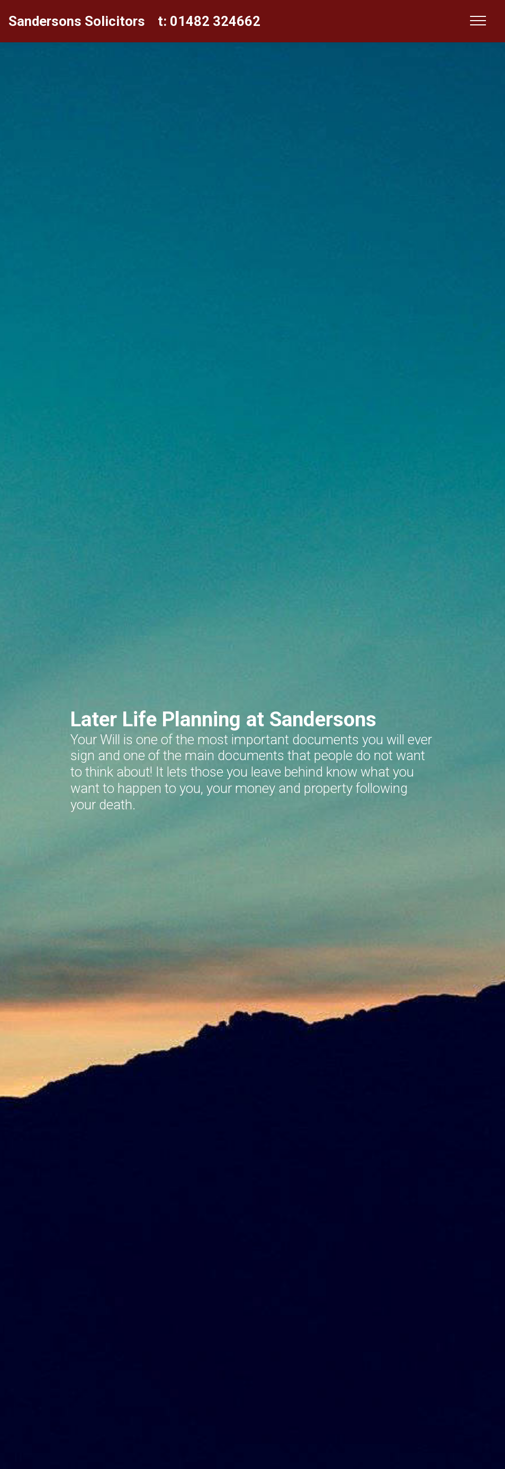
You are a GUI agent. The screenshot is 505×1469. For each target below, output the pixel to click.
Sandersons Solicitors (76, 21)
